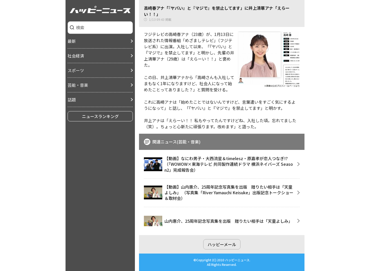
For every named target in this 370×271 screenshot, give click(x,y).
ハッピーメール (222, 244)
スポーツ (76, 70)
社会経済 (76, 56)
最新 (72, 41)
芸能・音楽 (78, 85)
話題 (72, 99)
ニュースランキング (100, 116)
